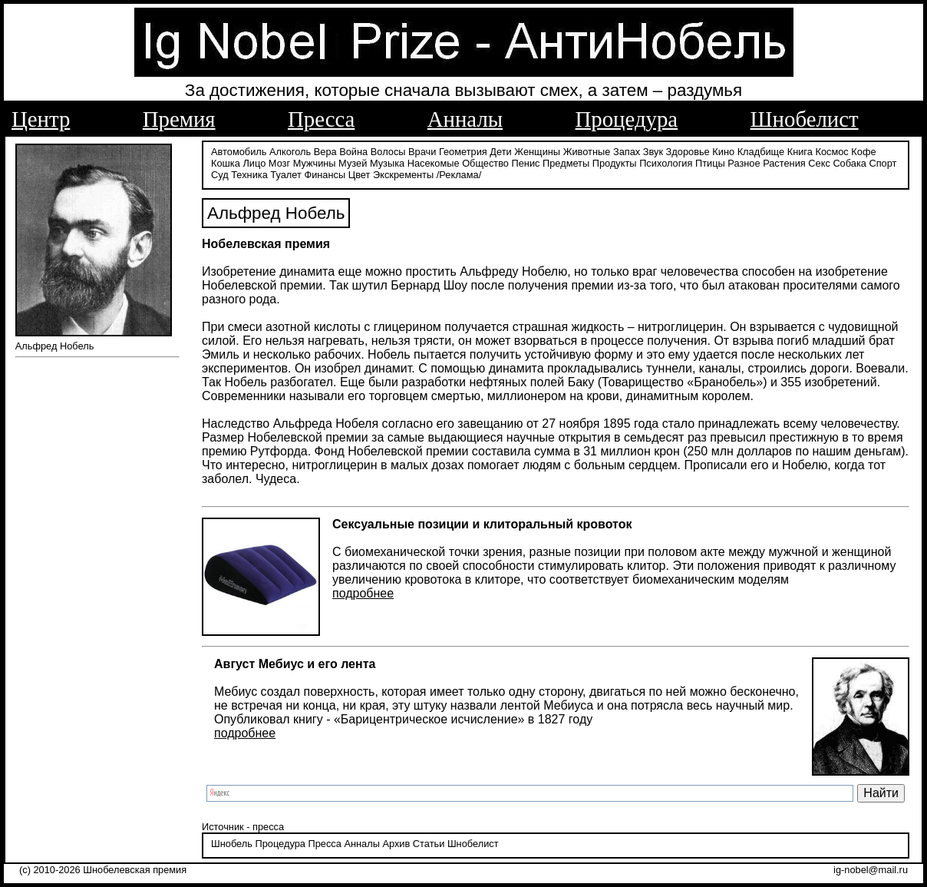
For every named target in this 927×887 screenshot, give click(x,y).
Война (353, 151)
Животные (587, 151)
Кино (723, 151)
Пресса (321, 119)
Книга (800, 151)
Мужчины (314, 163)
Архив (396, 843)
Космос (831, 151)
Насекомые (433, 163)
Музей (352, 163)
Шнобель (231, 843)
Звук (653, 151)
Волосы (388, 151)
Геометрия (463, 151)
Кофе (863, 151)
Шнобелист (805, 119)
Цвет (359, 174)
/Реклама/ (459, 174)
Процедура (627, 119)
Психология (665, 163)
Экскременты (403, 174)
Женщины (537, 151)
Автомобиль (238, 151)
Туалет (286, 174)
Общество (485, 163)
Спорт (882, 163)
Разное (743, 163)
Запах (626, 151)
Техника (249, 174)
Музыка (387, 163)
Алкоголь (290, 151)
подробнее (363, 593)
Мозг (279, 163)
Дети (500, 151)
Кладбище (761, 151)
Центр (41, 119)
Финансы (324, 174)
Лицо (254, 163)
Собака (849, 163)
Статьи (428, 843)
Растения (784, 163)
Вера (325, 151)
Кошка (225, 163)
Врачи (422, 151)
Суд (220, 174)
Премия (179, 119)
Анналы (465, 119)
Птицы (710, 163)
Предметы (566, 163)
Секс (819, 163)
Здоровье (688, 151)
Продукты (614, 163)
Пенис (526, 163)
